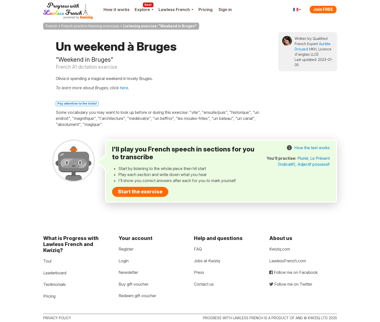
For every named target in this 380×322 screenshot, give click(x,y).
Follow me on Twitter (290, 284)
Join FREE (323, 9)
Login (124, 260)
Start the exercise (140, 192)
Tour (47, 261)
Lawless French (175, 9)
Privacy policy (57, 318)
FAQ (198, 249)
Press (199, 272)
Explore (144, 9)
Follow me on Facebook (293, 272)
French (51, 26)
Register (126, 249)
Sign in (225, 9)
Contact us (204, 284)
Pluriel (302, 158)
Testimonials (54, 284)
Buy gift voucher (133, 284)
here (124, 87)
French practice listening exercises (90, 26)
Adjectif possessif (313, 164)
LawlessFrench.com (287, 260)
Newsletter (128, 272)
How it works (116, 9)
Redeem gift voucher (137, 295)
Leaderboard (54, 272)
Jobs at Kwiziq (207, 260)
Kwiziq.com (279, 249)
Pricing (205, 9)
